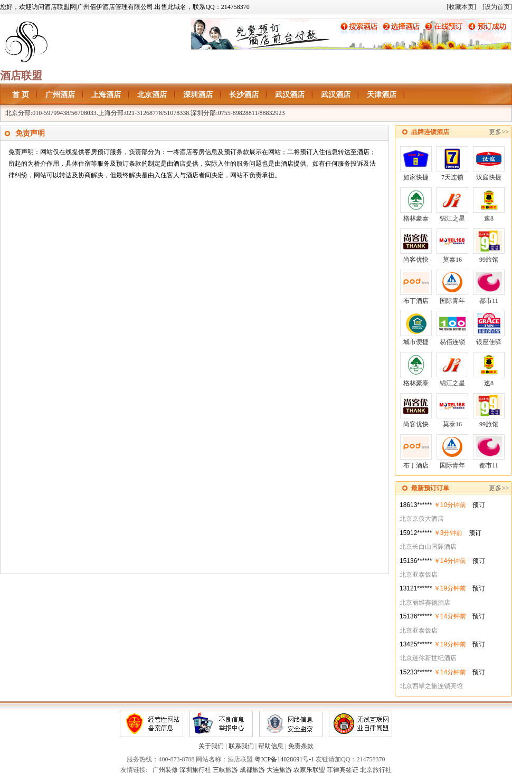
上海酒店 (106, 95)
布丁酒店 (416, 287)
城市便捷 (416, 328)
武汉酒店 (290, 95)
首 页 (20, 95)
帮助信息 (270, 746)
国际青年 (452, 287)
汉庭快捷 (489, 163)
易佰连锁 (452, 328)
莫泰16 (452, 245)
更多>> (499, 132)
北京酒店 (152, 95)
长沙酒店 (244, 95)
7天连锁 (452, 163)
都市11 (489, 287)
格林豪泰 (416, 204)
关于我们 (211, 746)
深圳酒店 (198, 95)
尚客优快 (416, 245)
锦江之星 (452, 204)
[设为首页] (497, 7)
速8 (489, 204)
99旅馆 (489, 245)
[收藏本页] (461, 7)
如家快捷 (416, 163)
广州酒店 (60, 95)
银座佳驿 (489, 328)
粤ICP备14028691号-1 (284, 759)
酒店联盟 (21, 75)
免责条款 (301, 746)
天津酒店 (381, 95)
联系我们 (241, 746)
